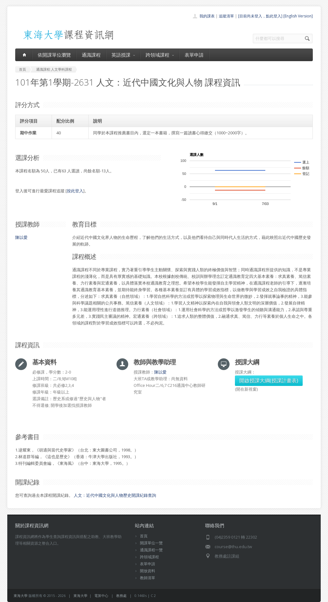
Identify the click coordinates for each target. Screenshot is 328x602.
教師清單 (147, 577)
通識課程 (91, 55)
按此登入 (75, 191)
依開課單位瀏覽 (54, 55)
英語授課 (123, 55)
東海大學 (21, 595)
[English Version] (298, 16)
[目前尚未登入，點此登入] (260, 16)
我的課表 (207, 16)
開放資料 (147, 570)
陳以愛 (21, 237)
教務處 (121, 595)
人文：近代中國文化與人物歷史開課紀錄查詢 (115, 495)
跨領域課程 (160, 55)
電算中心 (101, 595)
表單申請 (194, 55)
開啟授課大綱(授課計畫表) (268, 380)
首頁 (144, 536)
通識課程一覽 (151, 550)
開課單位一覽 (151, 543)
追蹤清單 (226, 16)
